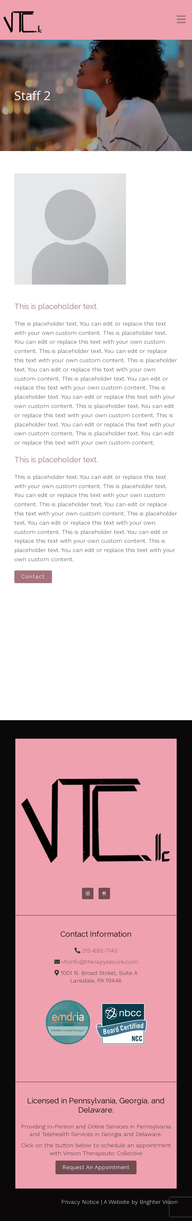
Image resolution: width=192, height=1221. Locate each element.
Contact (33, 577)
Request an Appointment (96, 1167)
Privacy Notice (80, 1201)
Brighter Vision (159, 1201)
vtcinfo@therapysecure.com (100, 961)
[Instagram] (87, 893)
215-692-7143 (99, 950)
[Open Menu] (181, 19)
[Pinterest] (104, 893)
